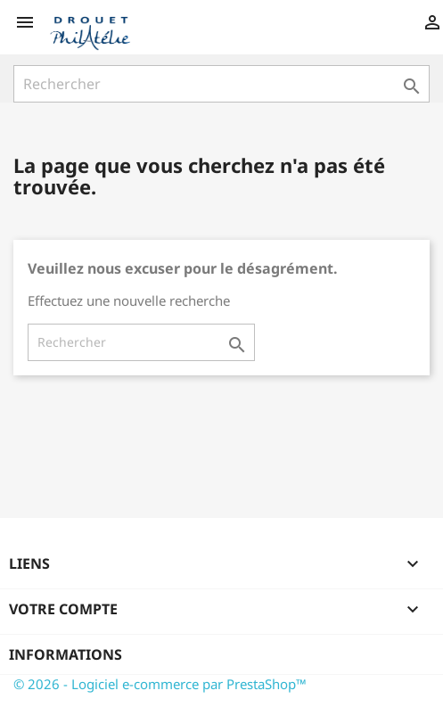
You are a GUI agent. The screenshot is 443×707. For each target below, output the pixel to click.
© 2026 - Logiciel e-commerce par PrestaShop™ (160, 684)
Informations (65, 654)
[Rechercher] (221, 84)
